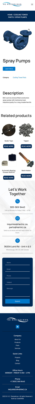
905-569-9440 (17, 207)
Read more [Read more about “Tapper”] (26, 146)
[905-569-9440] (17, 201)
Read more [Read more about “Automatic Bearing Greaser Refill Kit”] (9, 178)
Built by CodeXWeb (17, 398)
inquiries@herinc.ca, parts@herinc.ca (17, 226)
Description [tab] (10, 86)
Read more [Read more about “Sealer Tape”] (9, 146)
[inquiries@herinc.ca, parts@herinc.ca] (17, 218)
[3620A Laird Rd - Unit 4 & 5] (17, 240)
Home (9, 15)
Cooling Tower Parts (19, 77)
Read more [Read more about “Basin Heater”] (26, 176)
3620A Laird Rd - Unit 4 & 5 (17, 246)
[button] (32, 4)
